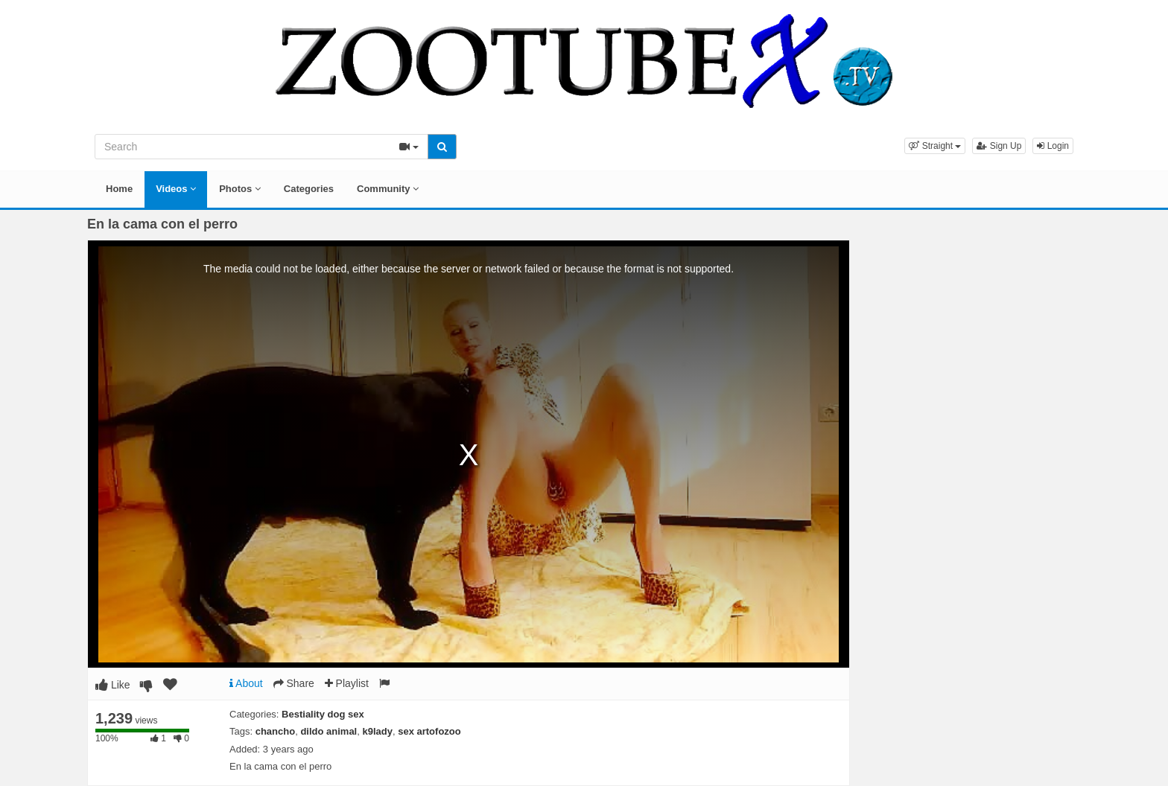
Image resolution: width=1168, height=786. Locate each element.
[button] (934, 146)
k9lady (377, 731)
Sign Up (999, 146)
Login (1053, 146)
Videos (176, 188)
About (246, 683)
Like (112, 685)
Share (293, 683)
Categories (309, 188)
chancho (275, 731)
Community (388, 188)
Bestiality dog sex (323, 714)
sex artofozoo (429, 731)
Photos (240, 188)
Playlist (347, 683)
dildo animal (328, 731)
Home (119, 188)
